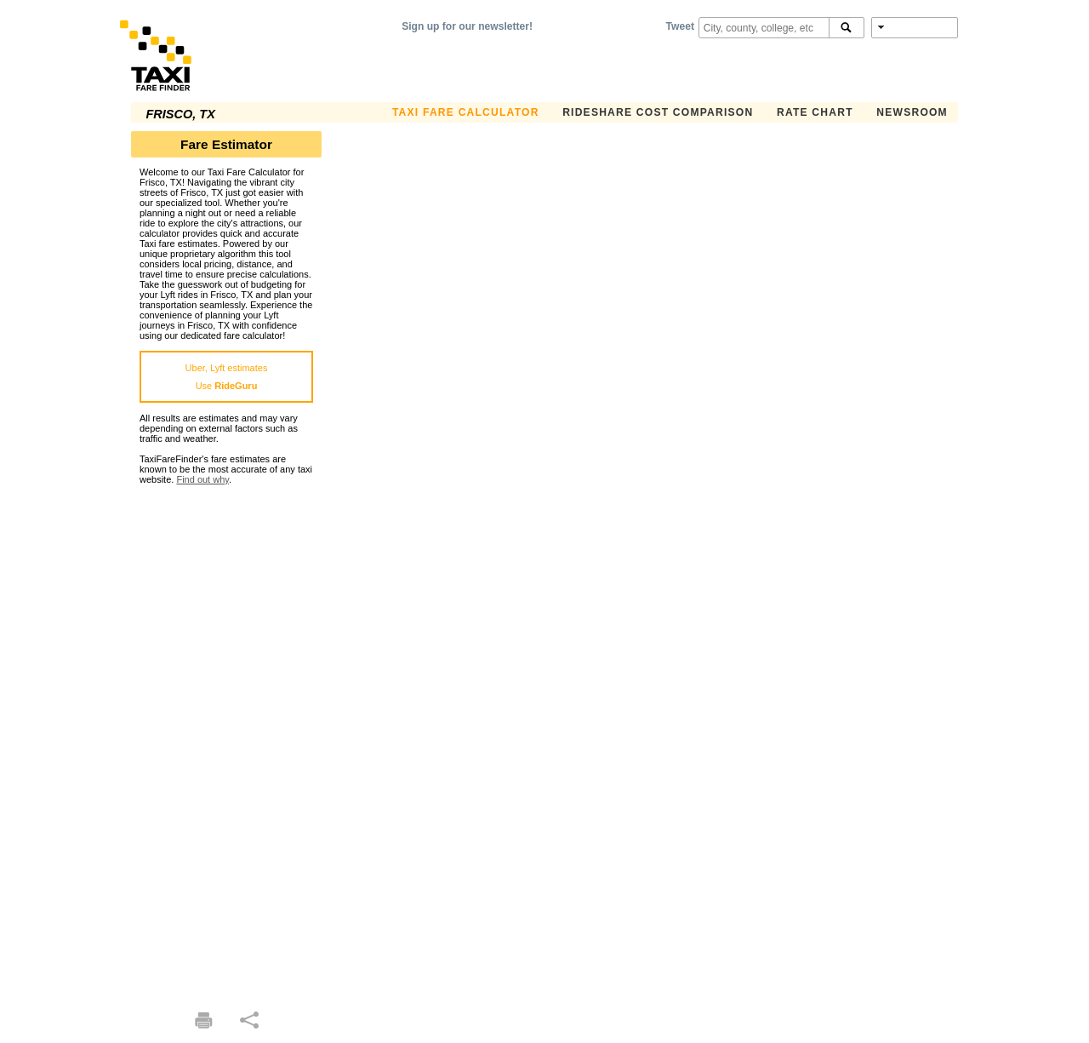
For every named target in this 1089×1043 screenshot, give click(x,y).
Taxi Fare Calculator (465, 112)
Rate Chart (815, 112)
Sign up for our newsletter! (467, 26)
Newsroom (912, 112)
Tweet (680, 26)
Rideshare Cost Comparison (657, 112)
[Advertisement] (226, 739)
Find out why (202, 479)
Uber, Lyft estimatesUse (226, 377)
